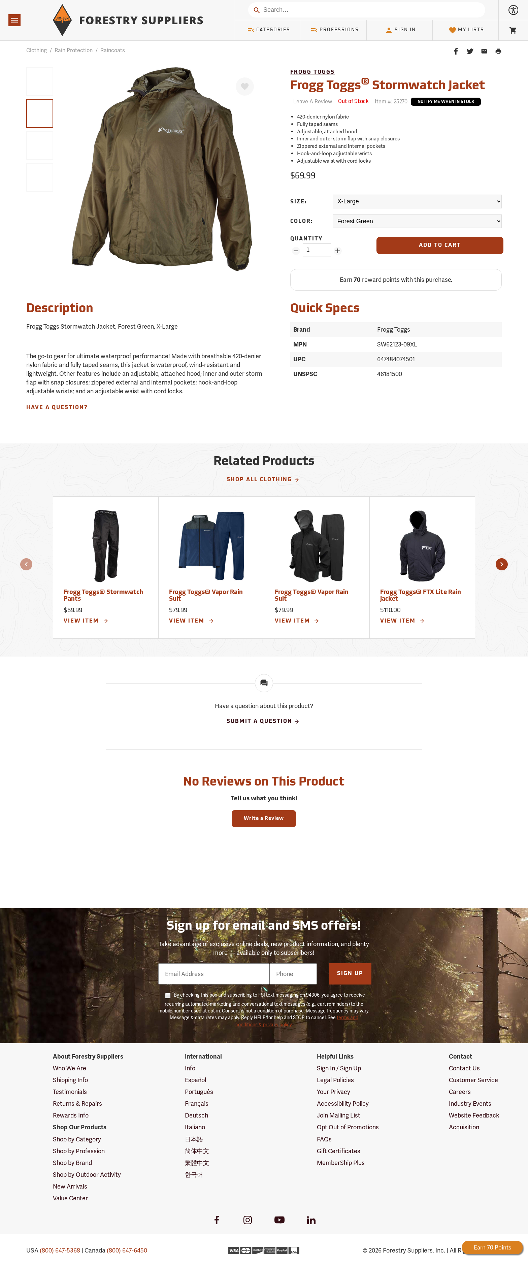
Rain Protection (74, 50)
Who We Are (69, 1068)
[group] (39, 81)
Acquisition (464, 1127)
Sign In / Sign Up (339, 1068)
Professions (334, 30)
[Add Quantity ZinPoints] (337, 251)
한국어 (194, 1174)
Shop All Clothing (263, 480)
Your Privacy (333, 1092)
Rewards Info (71, 1115)
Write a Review (264, 818)
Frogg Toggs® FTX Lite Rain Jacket (420, 595)
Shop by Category (77, 1139)
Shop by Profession (79, 1151)
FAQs (324, 1139)
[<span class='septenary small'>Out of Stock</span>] (353, 101)
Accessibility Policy (343, 1103)
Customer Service (473, 1080)
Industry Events (470, 1103)
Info (190, 1068)
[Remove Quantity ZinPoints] (295, 251)
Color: (301, 221)
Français (196, 1103)
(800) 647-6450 (127, 1250)
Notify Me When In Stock (446, 102)
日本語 (194, 1139)
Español (195, 1080)
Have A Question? (57, 407)
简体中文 (197, 1151)
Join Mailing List (338, 1115)
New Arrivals (70, 1186)
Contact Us (464, 1068)
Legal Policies (335, 1080)
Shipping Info (70, 1080)
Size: (298, 202)
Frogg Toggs (312, 72)
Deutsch (196, 1115)
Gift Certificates (338, 1151)
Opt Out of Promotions (348, 1127)
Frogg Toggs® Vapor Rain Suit (206, 595)
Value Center (70, 1198)
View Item (86, 621)
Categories (269, 30)
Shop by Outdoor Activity (87, 1174)
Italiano (195, 1127)
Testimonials (70, 1092)
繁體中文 (197, 1163)
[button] (26, 564)
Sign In (400, 30)
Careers (460, 1092)
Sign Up (350, 973)
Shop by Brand (72, 1163)
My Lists (467, 30)
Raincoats (112, 50)
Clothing (36, 50)
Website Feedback (474, 1115)
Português (199, 1092)
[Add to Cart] (439, 245)
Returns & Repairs (77, 1103)
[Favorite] (245, 86)
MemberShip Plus (341, 1163)
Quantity (306, 239)
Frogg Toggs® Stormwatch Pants (103, 595)
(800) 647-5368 (60, 1250)
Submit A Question (263, 722)
